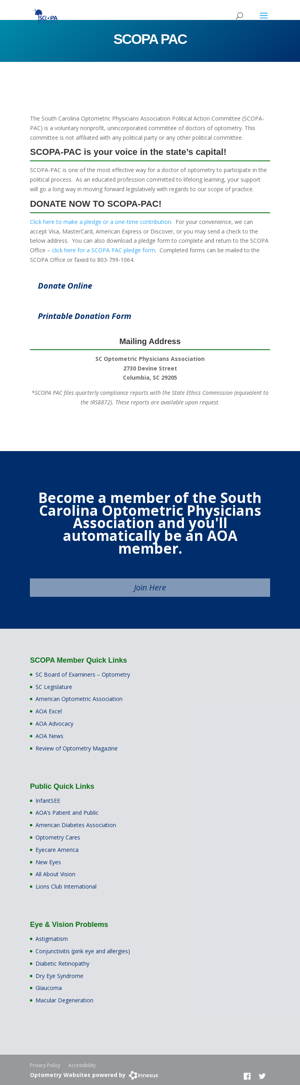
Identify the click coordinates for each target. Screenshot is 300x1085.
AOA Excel (49, 711)
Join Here (150, 587)
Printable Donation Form (84, 316)
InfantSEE (48, 800)
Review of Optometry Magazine (77, 748)
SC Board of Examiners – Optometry (83, 674)
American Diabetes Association (76, 825)
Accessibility (82, 1065)
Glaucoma (49, 988)
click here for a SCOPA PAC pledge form (103, 250)
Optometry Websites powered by (78, 1075)
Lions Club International (66, 886)
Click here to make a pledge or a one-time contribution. (101, 222)
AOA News (49, 736)
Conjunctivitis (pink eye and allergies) (83, 951)
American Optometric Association (79, 699)
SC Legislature (54, 687)
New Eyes (48, 862)
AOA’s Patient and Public (67, 812)
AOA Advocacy (54, 723)
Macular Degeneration (64, 1000)
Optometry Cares (58, 837)
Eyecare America (57, 849)
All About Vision (55, 874)
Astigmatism (52, 938)
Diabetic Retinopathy (62, 963)
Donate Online (65, 285)
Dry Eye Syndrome (59, 976)
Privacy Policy (45, 1065)
